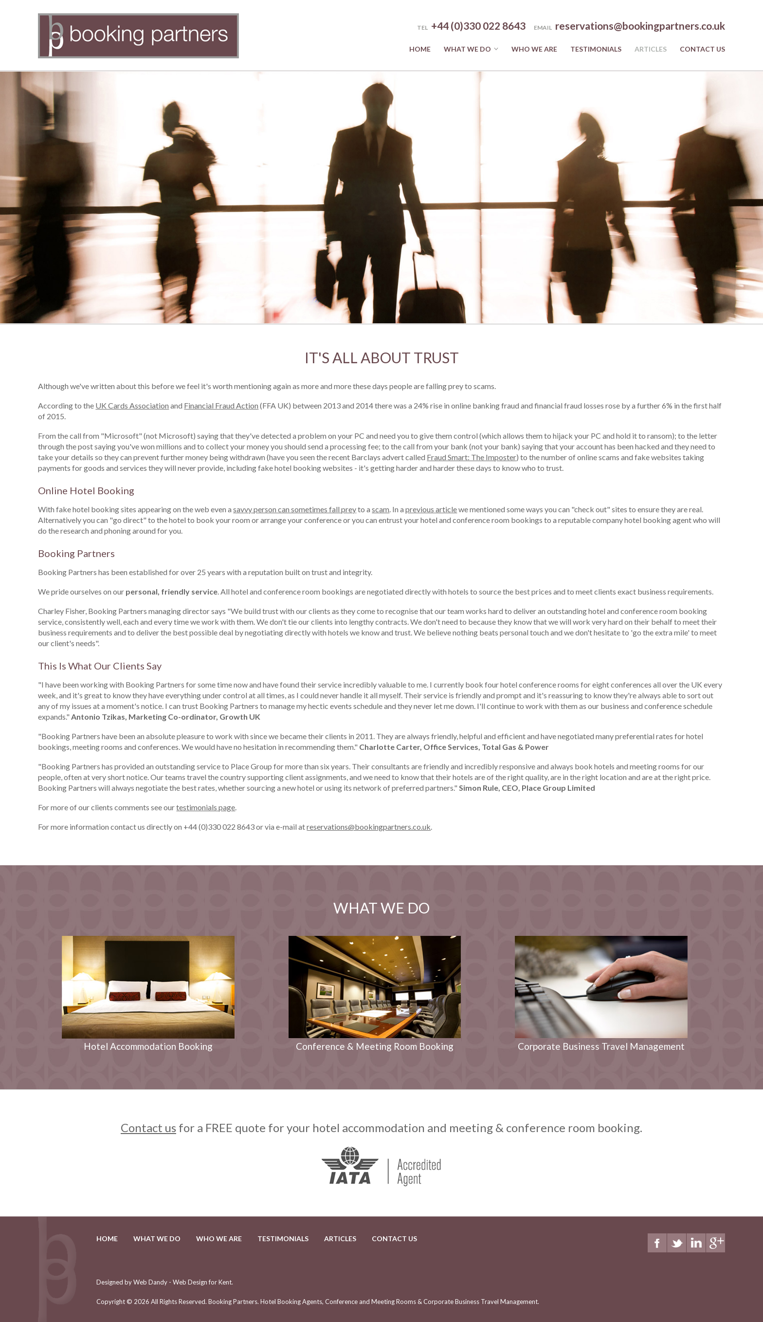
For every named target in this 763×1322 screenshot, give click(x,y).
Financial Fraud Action (221, 405)
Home (420, 49)
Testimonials (595, 49)
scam (380, 509)
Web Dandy (150, 1282)
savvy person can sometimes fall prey (294, 509)
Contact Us (702, 49)
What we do (467, 49)
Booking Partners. (373, 1301)
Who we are (534, 49)
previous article (431, 509)
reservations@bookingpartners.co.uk (640, 25)
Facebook (657, 1242)
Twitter (676, 1242)
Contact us (148, 1127)
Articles (651, 49)
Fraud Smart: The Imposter (471, 457)
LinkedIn (696, 1242)
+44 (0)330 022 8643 (218, 826)
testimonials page (205, 807)
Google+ (715, 1242)
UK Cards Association (132, 405)
